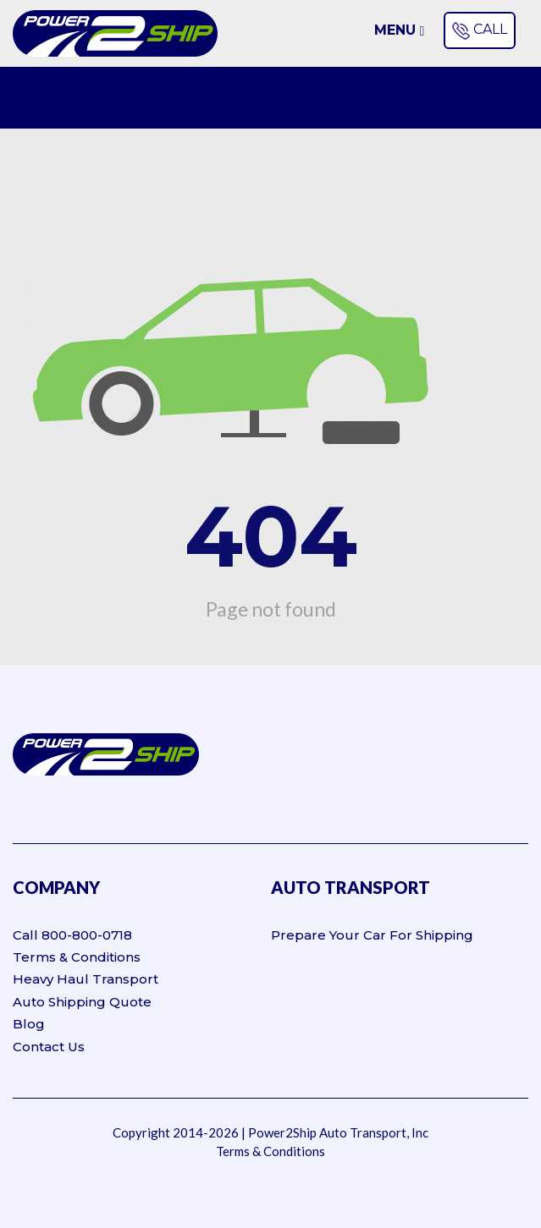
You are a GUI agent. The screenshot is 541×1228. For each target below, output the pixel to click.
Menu (399, 30)
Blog (29, 1024)
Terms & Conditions (77, 957)
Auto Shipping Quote (82, 1002)
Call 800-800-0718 (72, 935)
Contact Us (49, 1047)
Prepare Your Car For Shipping (372, 935)
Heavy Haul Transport (85, 979)
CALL (478, 30)
